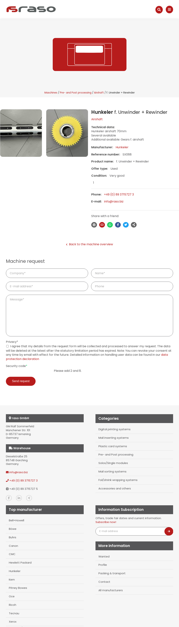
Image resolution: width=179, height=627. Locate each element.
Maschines (50, 92)
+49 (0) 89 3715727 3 (119, 194)
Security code (16, 366)
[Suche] (159, 9)
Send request (20, 381)
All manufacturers (110, 590)
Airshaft (99, 92)
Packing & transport (112, 573)
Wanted (104, 556)
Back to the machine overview (89, 244)
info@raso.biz (114, 201)
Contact (104, 582)
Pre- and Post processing (75, 92)
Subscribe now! (105, 522)
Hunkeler (122, 147)
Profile (102, 565)
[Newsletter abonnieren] (168, 531)
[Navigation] (169, 9)
